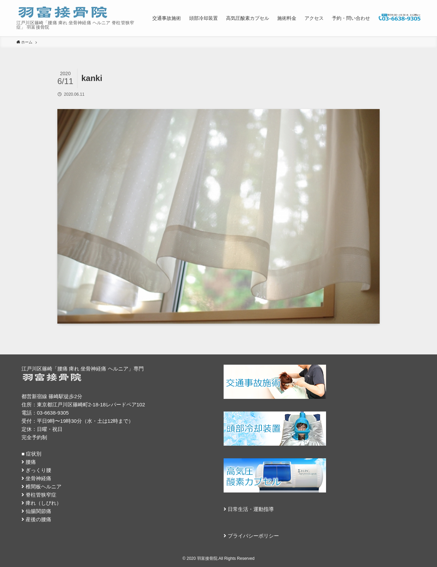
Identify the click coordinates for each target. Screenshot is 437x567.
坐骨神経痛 (38, 478)
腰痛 (31, 462)
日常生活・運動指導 (251, 509)
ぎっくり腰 (38, 470)
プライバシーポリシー (253, 536)
